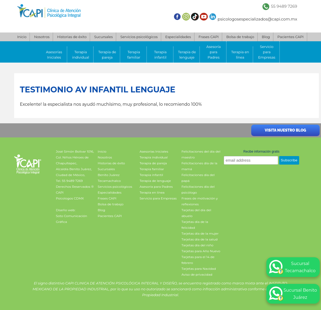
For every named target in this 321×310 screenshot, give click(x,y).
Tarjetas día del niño (197, 245)
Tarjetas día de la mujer (199, 233)
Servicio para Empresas (266, 51)
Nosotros (42, 37)
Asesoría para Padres (213, 51)
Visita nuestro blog (285, 130)
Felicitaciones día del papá (198, 178)
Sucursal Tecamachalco (292, 267)
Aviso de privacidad (196, 274)
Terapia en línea (240, 54)
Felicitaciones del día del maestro (200, 154)
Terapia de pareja (107, 54)
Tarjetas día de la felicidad (194, 225)
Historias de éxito (72, 37)
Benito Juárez (109, 175)
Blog (266, 37)
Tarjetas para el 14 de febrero (197, 260)
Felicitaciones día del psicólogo (198, 189)
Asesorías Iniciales (54, 54)
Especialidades (178, 37)
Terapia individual (80, 54)
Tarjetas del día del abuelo (196, 213)
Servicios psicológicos (139, 37)
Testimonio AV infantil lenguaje (98, 90)
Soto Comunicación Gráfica (71, 219)
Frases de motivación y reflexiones (199, 201)
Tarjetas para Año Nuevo (200, 251)
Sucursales (103, 37)
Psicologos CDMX (70, 198)
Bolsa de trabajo (240, 37)
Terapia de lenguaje (187, 54)
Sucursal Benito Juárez (293, 294)
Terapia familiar (133, 54)
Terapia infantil (160, 54)
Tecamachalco (109, 181)
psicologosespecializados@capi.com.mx (257, 19)
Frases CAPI (208, 37)
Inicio (21, 37)
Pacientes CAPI (290, 37)
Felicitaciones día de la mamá (199, 166)
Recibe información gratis (261, 151)
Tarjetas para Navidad (198, 269)
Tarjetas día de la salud (199, 239)
